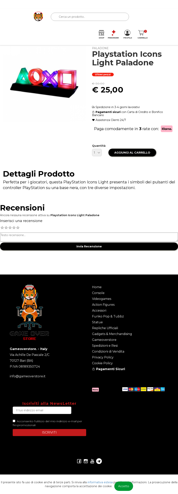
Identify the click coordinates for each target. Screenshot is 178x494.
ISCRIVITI (49, 432)
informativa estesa (100, 482)
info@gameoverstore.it (28, 376)
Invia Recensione (89, 246)
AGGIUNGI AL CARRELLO (132, 152)
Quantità (99, 145)
